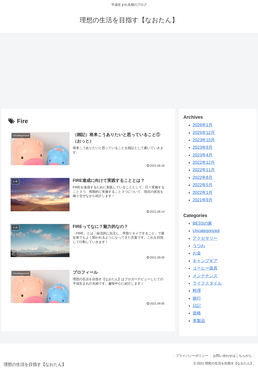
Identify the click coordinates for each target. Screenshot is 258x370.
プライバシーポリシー (192, 356)
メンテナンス (205, 276)
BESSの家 (202, 223)
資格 (197, 313)
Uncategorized (206, 230)
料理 (197, 290)
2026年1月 (202, 125)
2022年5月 (202, 185)
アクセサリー (205, 238)
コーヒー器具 (205, 268)
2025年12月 (204, 132)
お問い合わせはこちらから (232, 356)
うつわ (199, 245)
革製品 (199, 320)
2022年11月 (204, 170)
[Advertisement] (129, 70)
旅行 (197, 298)
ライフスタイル (207, 283)
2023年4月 (202, 155)
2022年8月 (202, 177)
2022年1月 (202, 192)
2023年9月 (202, 147)
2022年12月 (204, 162)
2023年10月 (204, 140)
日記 (197, 305)
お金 (197, 253)
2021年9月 (202, 200)
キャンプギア (205, 260)
